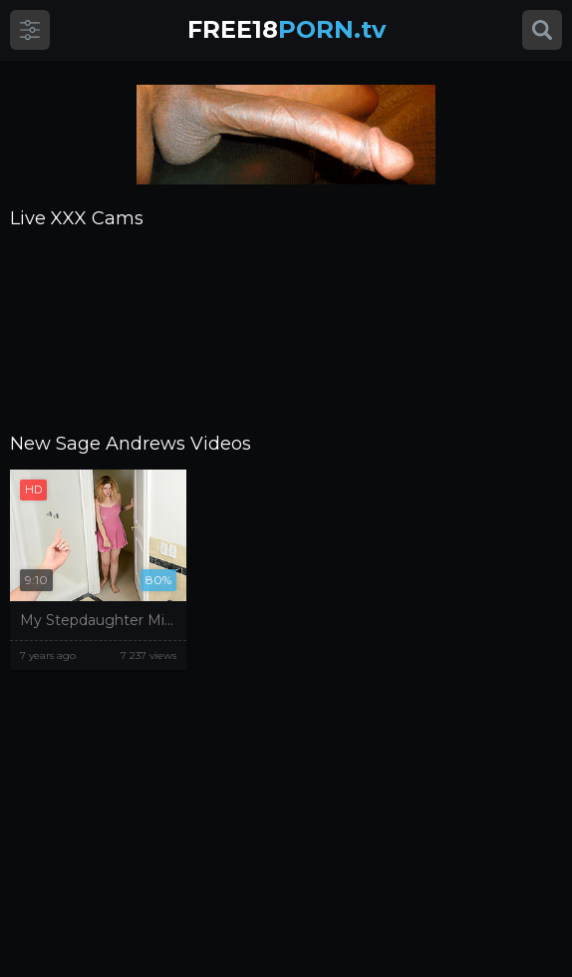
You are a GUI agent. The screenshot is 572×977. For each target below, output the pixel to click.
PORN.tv (286, 29)
